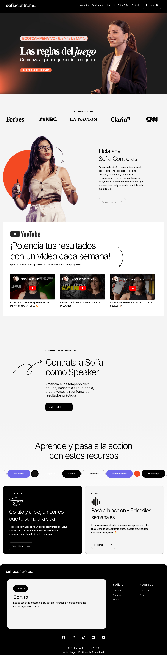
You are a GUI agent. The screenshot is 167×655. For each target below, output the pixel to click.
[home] (21, 6)
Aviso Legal (69, 652)
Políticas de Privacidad (91, 652)
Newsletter (20, 588)
